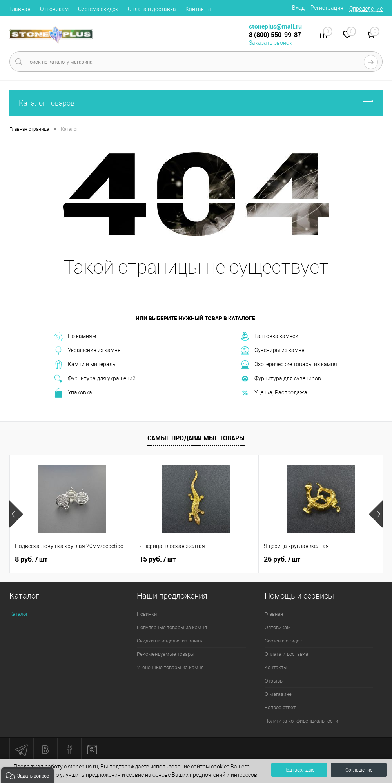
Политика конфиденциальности (301, 721)
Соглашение (358, 770)
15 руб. (157, 559)
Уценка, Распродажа (273, 393)
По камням (75, 336)
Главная (20, 9)
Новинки (147, 614)
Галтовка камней (269, 336)
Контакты (198, 9)
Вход (298, 8)
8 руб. (31, 559)
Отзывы (274, 681)
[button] (27, 775)
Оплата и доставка (152, 9)
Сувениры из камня (272, 350)
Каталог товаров (196, 103)
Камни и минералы (85, 364)
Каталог (18, 614)
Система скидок (98, 9)
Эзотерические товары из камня (288, 364)
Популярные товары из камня (172, 627)
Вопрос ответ (280, 707)
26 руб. (282, 559)
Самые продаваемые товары (196, 438)
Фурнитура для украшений (95, 378)
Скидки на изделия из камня (170, 641)
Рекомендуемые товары (165, 654)
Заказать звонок (270, 43)
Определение (366, 8)
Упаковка (73, 393)
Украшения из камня (87, 350)
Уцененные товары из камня (170, 667)
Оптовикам (54, 9)
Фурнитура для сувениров (280, 378)
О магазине (278, 694)
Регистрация (326, 8)
